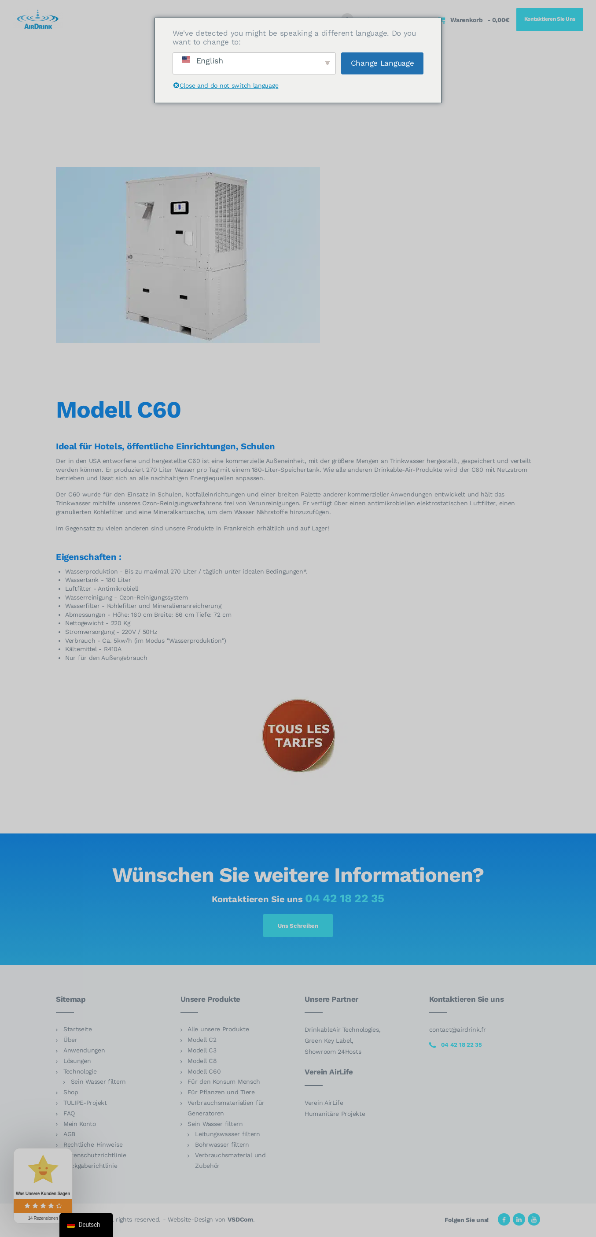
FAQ (69, 1114)
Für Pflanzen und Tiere (221, 1093)
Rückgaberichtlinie (90, 1166)
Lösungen (77, 1062)
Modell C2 (202, 1040)
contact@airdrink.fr (457, 1031)
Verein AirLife (324, 1103)
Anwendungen (84, 1051)
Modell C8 (202, 1062)
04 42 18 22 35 (344, 898)
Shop (70, 1093)
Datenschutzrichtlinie (94, 1156)
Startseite (77, 1030)
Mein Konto (79, 1125)
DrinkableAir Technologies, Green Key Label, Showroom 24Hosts (342, 1042)
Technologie (80, 1072)
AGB (69, 1135)
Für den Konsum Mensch (224, 1083)
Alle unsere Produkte (218, 1030)
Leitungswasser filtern (227, 1135)
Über (70, 1040)
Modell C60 (204, 1072)
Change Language (382, 63)
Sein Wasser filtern (98, 1083)
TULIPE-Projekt (85, 1103)
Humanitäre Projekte (335, 1114)
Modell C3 (202, 1051)
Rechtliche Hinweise (92, 1145)
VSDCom (240, 1220)
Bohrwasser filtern (222, 1145)
